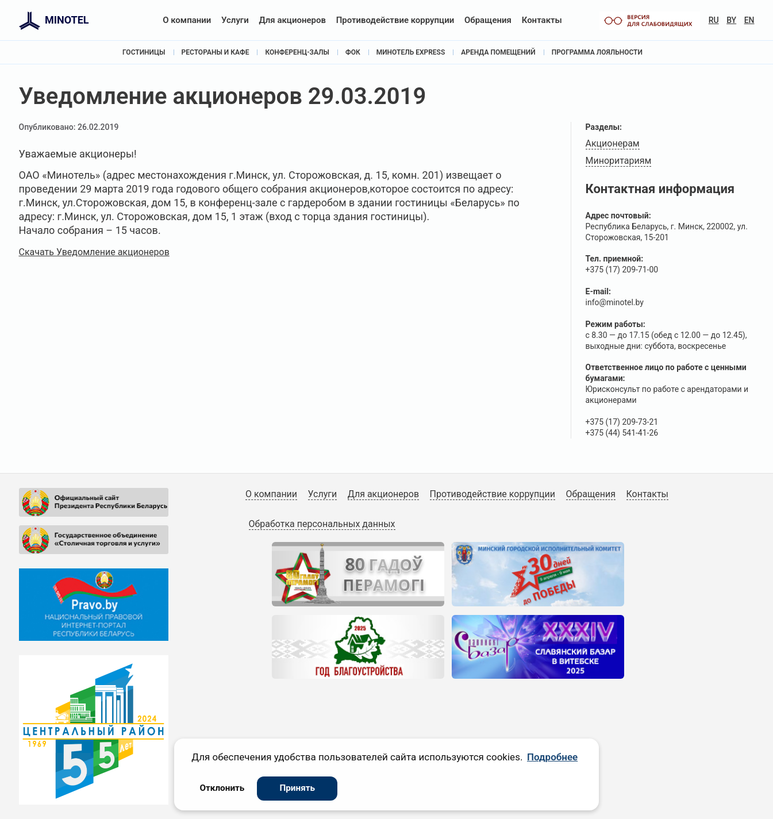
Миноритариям (619, 160)
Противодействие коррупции (395, 20)
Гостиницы (143, 52)
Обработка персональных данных (322, 523)
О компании (187, 20)
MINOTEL (67, 20)
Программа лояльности (597, 52)
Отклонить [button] (221, 788)
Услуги (235, 20)
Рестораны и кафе (215, 52)
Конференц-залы (297, 52)
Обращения (488, 20)
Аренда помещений (498, 52)
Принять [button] (297, 788)
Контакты (542, 20)
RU (714, 20)
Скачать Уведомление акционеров (94, 252)
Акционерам (613, 143)
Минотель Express (410, 52)
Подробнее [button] (552, 757)
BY (731, 20)
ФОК (352, 52)
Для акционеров (292, 20)
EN (749, 20)
